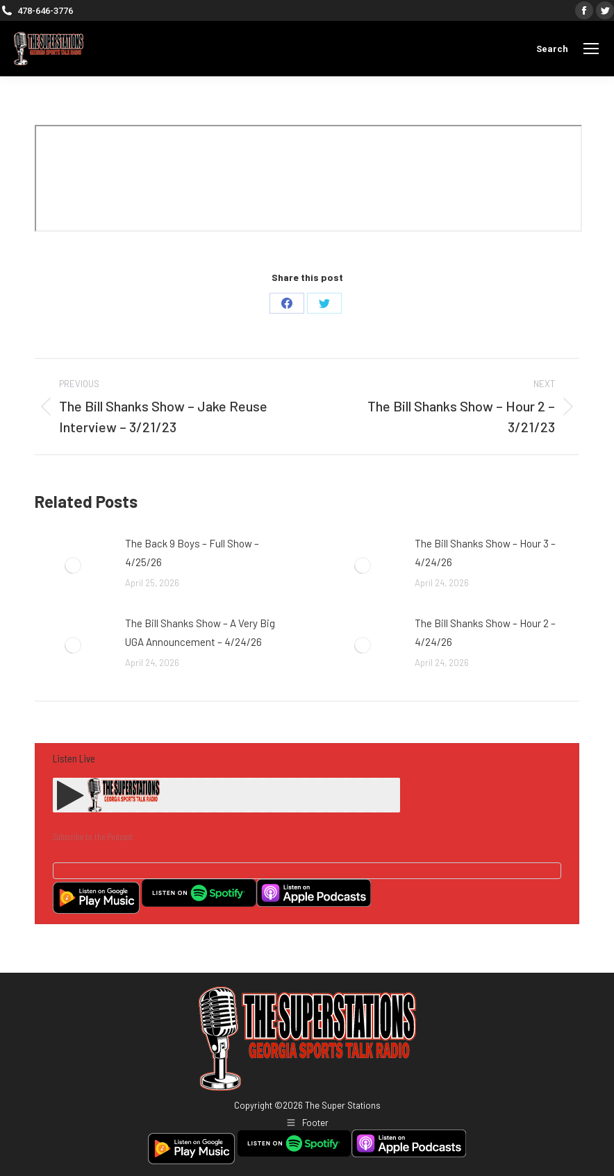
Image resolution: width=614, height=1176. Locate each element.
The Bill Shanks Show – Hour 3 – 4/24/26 (485, 552)
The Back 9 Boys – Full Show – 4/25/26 (192, 552)
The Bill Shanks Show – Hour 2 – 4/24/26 (485, 632)
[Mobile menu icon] (591, 49)
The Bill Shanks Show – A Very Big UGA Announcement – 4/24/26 (200, 632)
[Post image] (73, 565)
